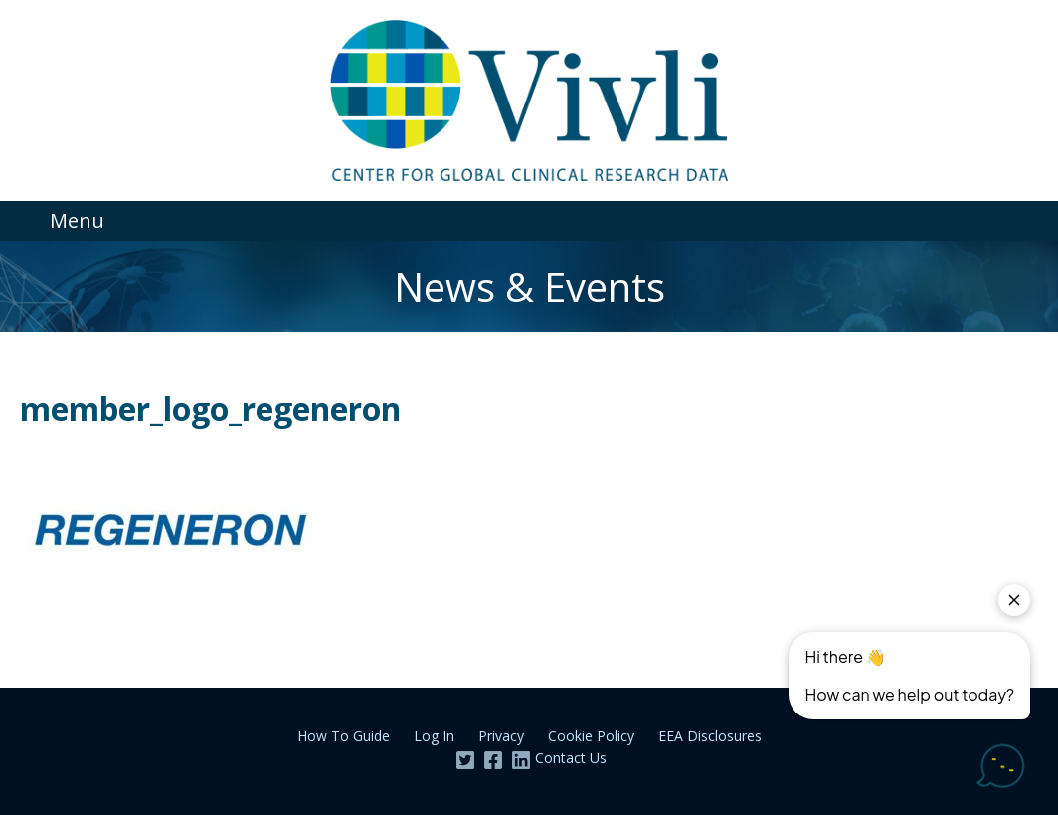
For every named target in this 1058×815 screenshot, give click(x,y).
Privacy (501, 735)
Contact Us (571, 757)
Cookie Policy (591, 735)
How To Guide (343, 735)
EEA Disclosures (710, 735)
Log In (434, 735)
